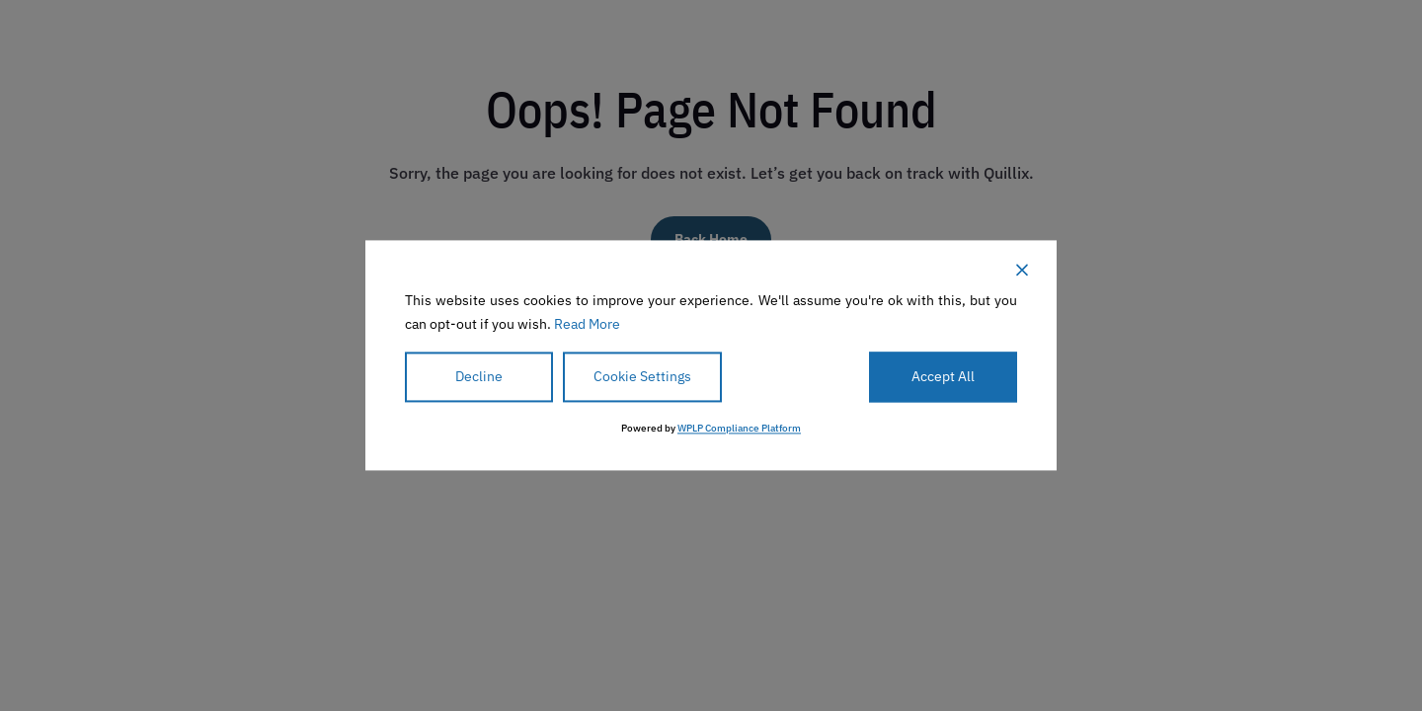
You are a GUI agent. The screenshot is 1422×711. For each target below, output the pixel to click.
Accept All (943, 376)
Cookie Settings (642, 376)
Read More (587, 324)
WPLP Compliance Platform (739, 429)
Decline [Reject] (479, 376)
